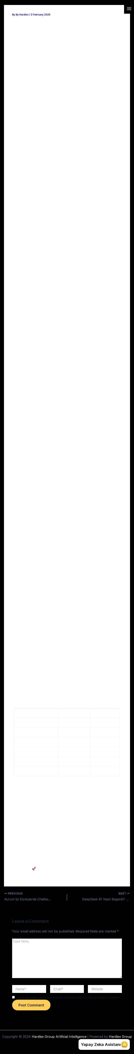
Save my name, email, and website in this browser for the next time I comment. (69, 997)
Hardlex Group (120, 1037)
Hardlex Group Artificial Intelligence (52, 8)
